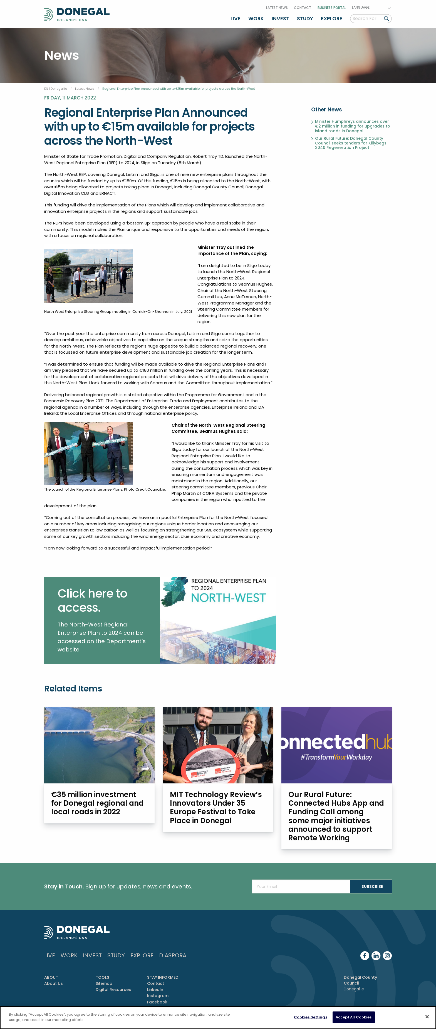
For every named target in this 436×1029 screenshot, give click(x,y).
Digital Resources (113, 989)
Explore (331, 17)
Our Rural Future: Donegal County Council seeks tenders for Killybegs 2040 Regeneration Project (351, 142)
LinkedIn (155, 989)
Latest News (277, 6)
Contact (302, 6)
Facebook (157, 1001)
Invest (280, 17)
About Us (53, 983)
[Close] (427, 1016)
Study (305, 17)
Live (236, 17)
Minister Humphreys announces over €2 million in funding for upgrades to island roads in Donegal (352, 125)
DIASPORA (172, 955)
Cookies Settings (310, 1017)
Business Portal (332, 6)
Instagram (158, 995)
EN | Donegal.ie (55, 87)
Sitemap (104, 983)
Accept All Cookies (353, 1017)
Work (256, 17)
